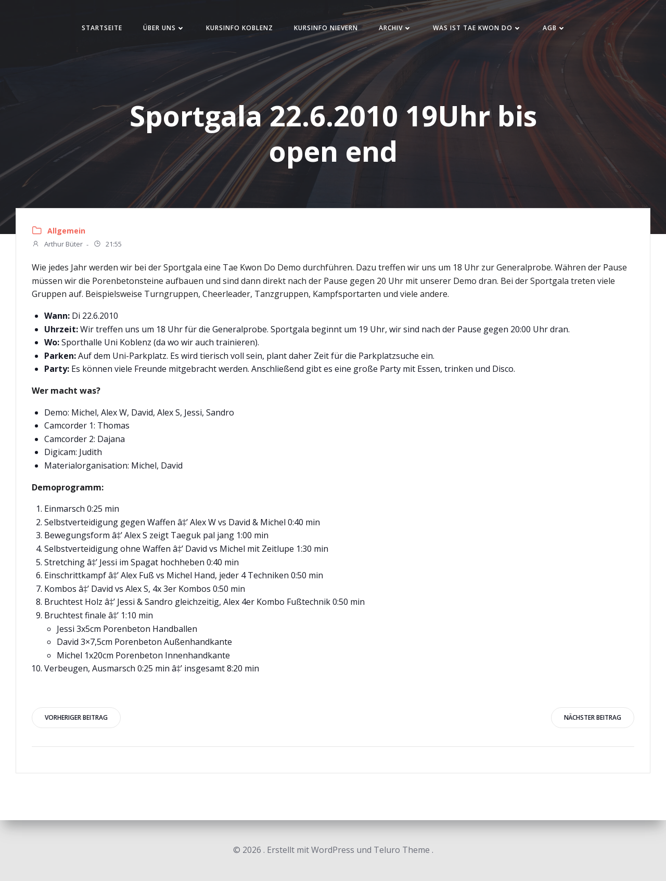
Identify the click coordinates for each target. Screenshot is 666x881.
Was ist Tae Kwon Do (477, 27)
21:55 (107, 245)
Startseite (102, 27)
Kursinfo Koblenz (239, 27)
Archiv (395, 27)
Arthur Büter (57, 245)
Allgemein (66, 231)
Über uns (164, 27)
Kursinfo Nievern (326, 27)
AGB (554, 27)
